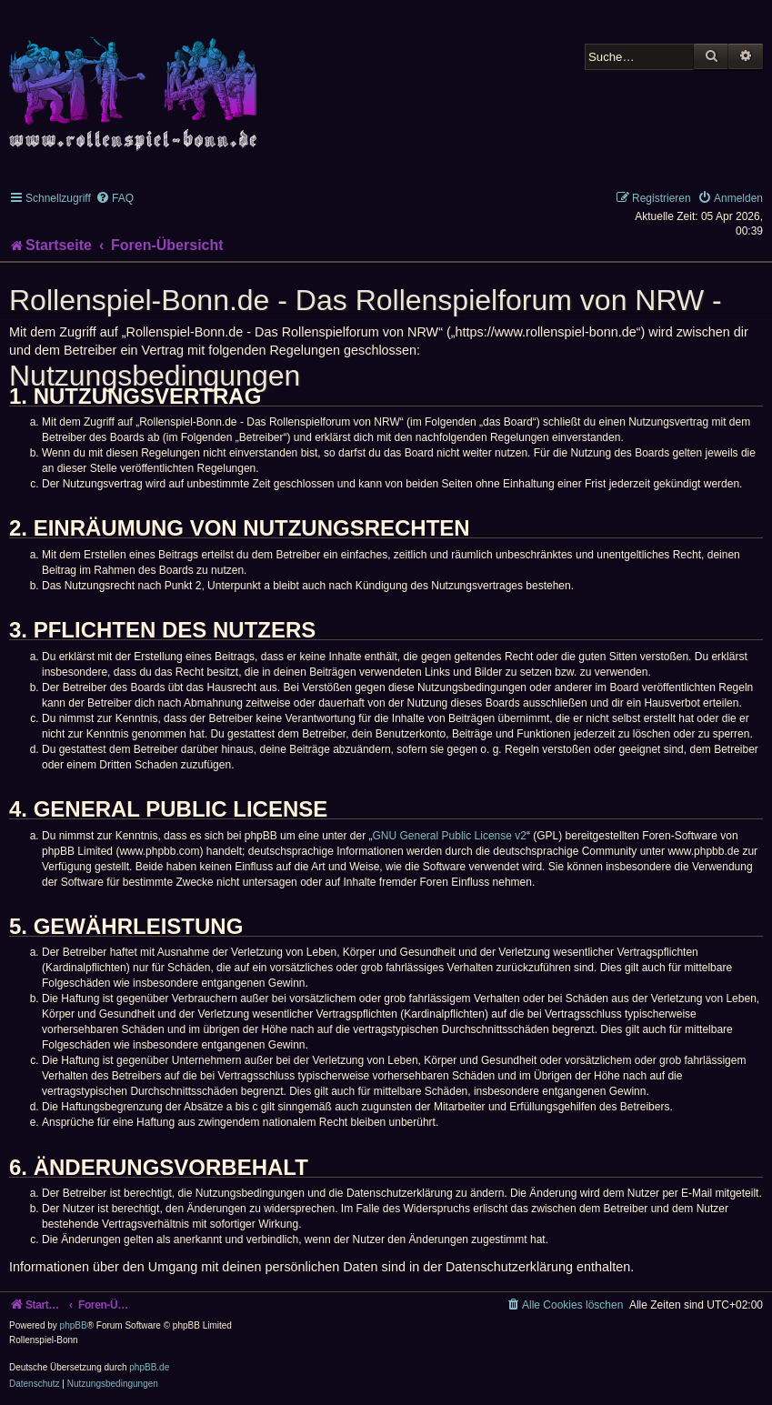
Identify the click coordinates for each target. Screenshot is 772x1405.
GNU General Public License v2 (449, 835)
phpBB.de (149, 1367)
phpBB (73, 1325)
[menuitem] (114, 198)
